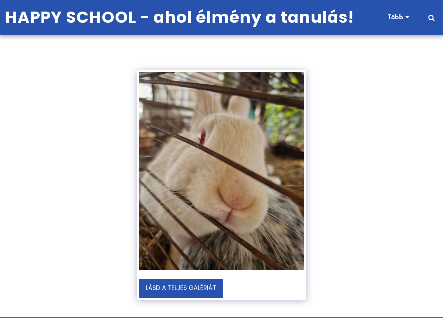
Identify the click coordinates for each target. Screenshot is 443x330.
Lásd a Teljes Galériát (181, 288)
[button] (431, 17)
